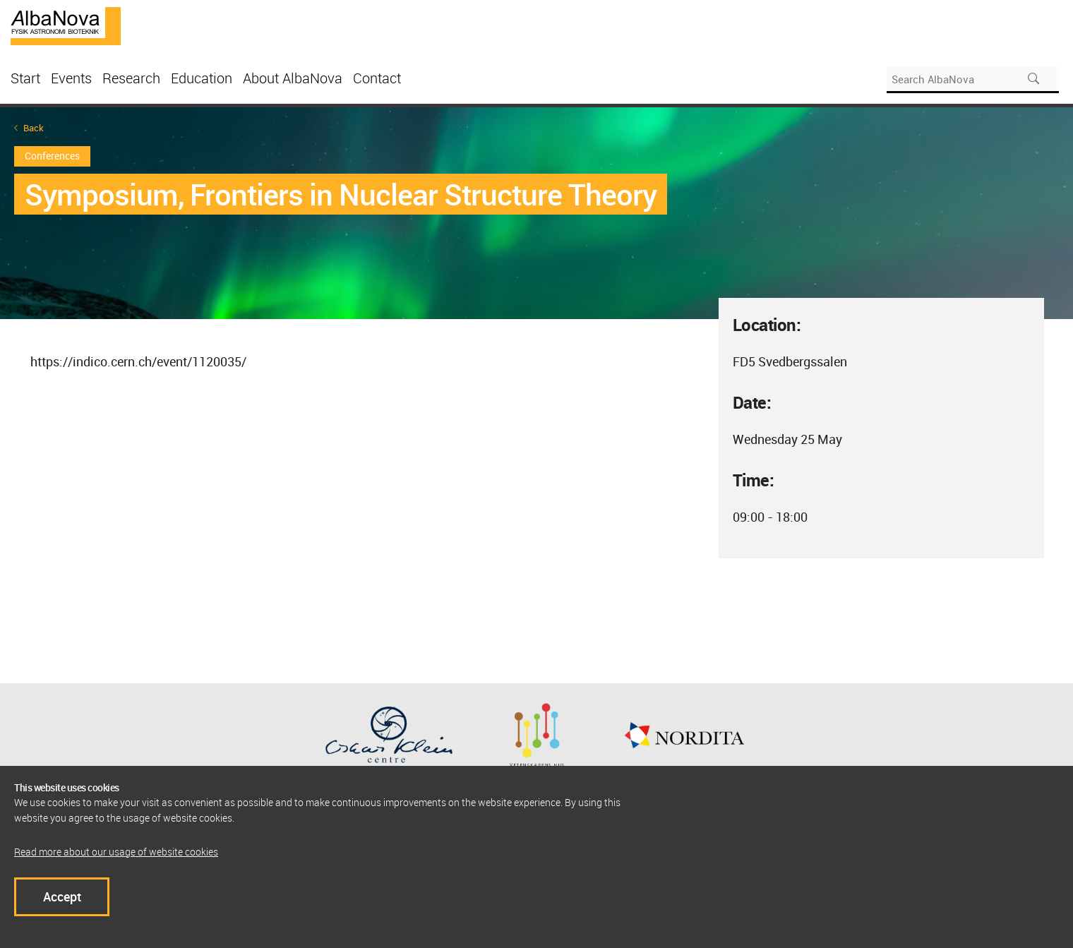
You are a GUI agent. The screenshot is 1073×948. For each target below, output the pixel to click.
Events (71, 78)
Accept (62, 896)
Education (201, 78)
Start (25, 78)
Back (33, 128)
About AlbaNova (292, 78)
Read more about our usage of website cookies (116, 851)
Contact (377, 78)
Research (131, 78)
